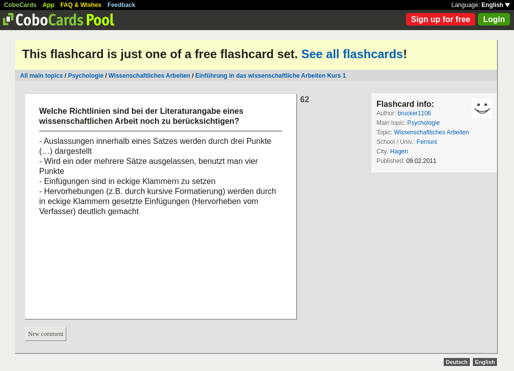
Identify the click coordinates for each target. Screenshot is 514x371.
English (495, 5)
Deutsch (456, 362)
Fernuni (427, 141)
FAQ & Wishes (80, 5)
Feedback (121, 5)
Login (494, 19)
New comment (45, 333)
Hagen (399, 151)
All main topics (41, 75)
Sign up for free (440, 19)
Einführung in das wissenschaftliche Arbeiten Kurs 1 (270, 75)
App (48, 5)
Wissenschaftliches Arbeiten (149, 75)
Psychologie (85, 75)
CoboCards (20, 5)
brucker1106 (414, 113)
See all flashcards (352, 54)
